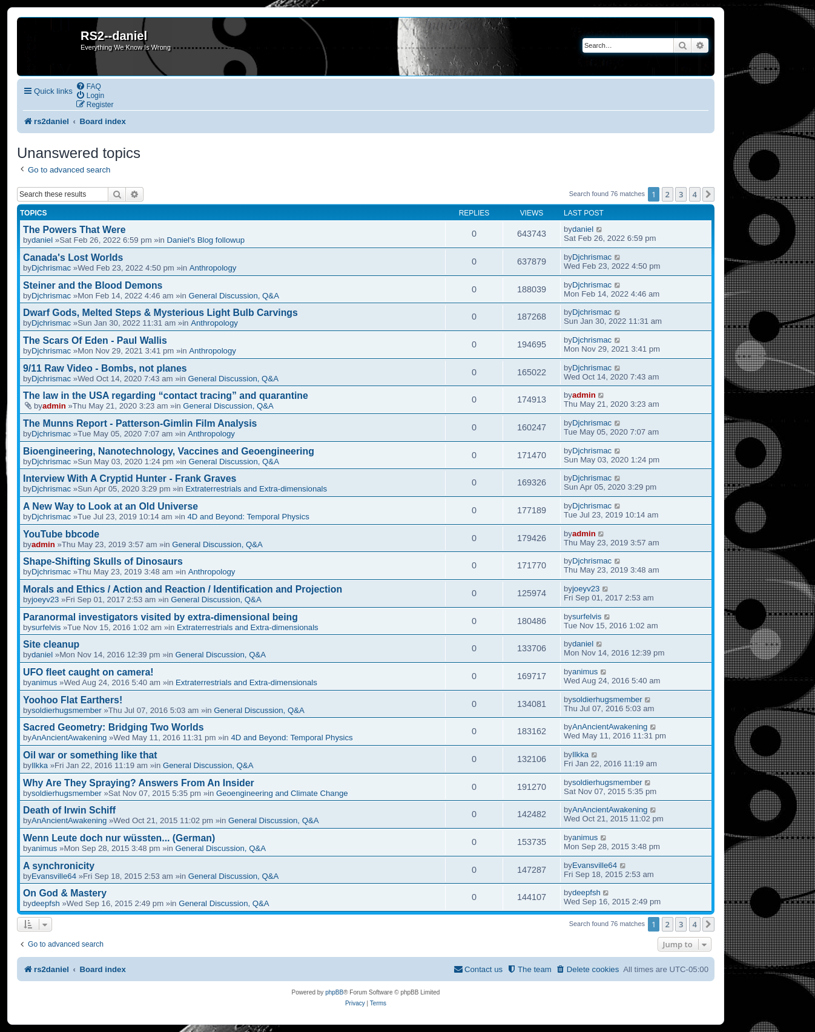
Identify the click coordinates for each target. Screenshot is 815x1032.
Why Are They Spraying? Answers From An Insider (138, 783)
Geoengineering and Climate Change (282, 793)
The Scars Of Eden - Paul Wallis (95, 340)
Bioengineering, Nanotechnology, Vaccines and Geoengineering (168, 451)
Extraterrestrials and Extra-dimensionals (256, 488)
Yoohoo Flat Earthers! (72, 700)
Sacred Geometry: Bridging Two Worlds (113, 727)
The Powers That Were (74, 230)
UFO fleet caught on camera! (88, 672)
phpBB (334, 992)
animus (44, 682)
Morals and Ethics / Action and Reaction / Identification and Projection (182, 589)
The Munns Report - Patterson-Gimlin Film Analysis (140, 423)
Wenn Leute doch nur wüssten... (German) (119, 838)
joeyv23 (45, 599)
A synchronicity (58, 866)
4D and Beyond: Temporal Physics (248, 516)
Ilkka (39, 765)
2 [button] (667, 194)
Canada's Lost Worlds (73, 257)
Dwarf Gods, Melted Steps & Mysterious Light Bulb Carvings (160, 312)
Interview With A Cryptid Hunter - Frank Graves (129, 478)
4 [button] (695, 194)
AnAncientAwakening (69, 737)
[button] (708, 194)
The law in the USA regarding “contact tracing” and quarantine (165, 395)
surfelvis (46, 627)
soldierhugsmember (66, 710)
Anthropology (213, 267)
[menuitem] (88, 86)
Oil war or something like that (90, 755)
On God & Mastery (65, 893)
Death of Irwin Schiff (69, 810)
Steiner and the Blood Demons (92, 285)
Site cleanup (51, 644)
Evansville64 (53, 876)
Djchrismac (51, 267)
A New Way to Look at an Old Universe (110, 506)
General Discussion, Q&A (233, 295)
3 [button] (681, 194)
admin (54, 405)
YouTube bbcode (61, 534)
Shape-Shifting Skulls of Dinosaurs (103, 561)
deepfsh (45, 903)
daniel (42, 240)
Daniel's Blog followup (206, 240)
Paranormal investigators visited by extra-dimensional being (160, 617)
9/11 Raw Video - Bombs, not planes (105, 368)
